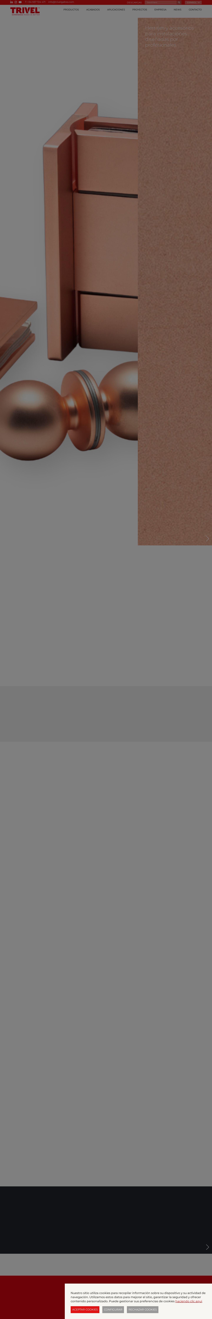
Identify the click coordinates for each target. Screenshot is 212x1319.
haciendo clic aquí (188, 1301)
